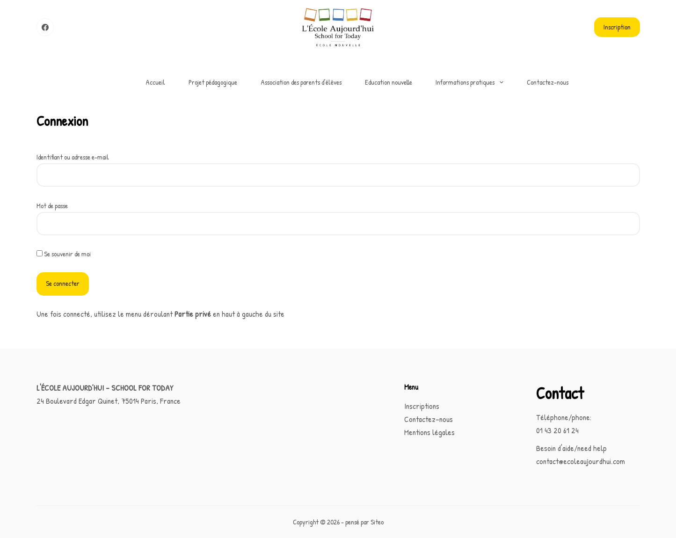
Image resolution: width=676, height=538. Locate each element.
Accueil (155, 82)
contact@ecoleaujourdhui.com (580, 461)
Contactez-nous (547, 82)
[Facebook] (45, 27)
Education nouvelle (388, 82)
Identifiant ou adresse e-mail (72, 157)
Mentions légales (429, 432)
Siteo (377, 522)
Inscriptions (421, 405)
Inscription (617, 27)
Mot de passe (52, 206)
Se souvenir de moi (63, 254)
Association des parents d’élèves (301, 82)
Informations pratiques (471, 82)
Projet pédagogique (213, 82)
